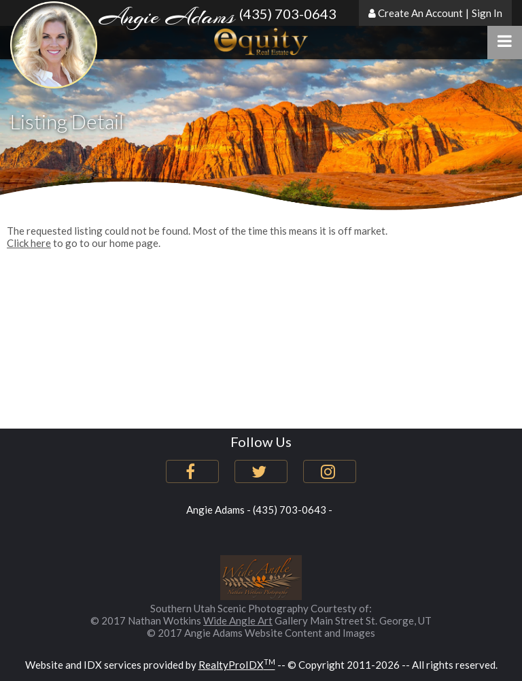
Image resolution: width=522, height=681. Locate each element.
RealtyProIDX (236, 665)
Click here (29, 243)
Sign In (487, 13)
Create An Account (420, 13)
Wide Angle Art (238, 620)
